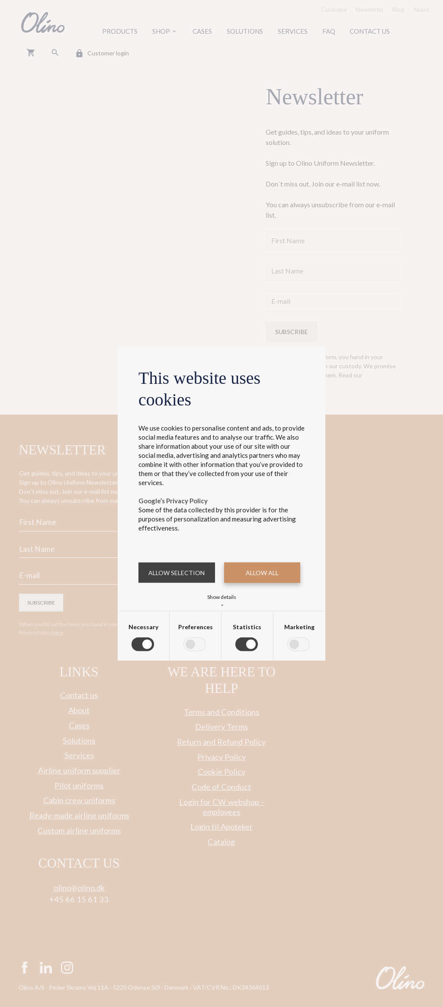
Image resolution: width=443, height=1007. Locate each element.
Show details (221, 600)
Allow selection (176, 572)
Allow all (262, 572)
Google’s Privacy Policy (173, 500)
